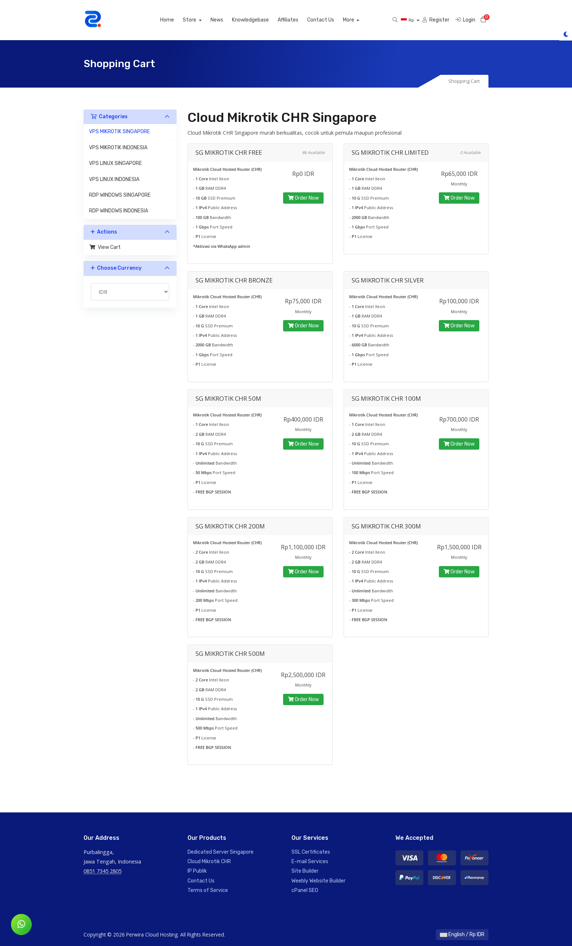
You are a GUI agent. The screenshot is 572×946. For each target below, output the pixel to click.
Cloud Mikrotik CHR (209, 861)
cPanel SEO (304, 890)
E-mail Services (309, 861)
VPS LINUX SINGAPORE (115, 163)
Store (198, 20)
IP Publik (197, 871)
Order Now (303, 198)
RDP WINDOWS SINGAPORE (120, 195)
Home (175, 20)
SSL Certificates (310, 852)
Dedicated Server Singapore (221, 852)
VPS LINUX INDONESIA (114, 179)
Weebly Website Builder (318, 881)
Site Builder (304, 871)
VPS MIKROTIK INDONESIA (118, 148)
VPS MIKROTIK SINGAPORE (119, 131)
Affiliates (296, 20)
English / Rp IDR (462, 934)
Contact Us (329, 20)
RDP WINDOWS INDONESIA (118, 211)
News (225, 20)
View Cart (105, 247)
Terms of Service (208, 890)
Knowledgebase (258, 20)
